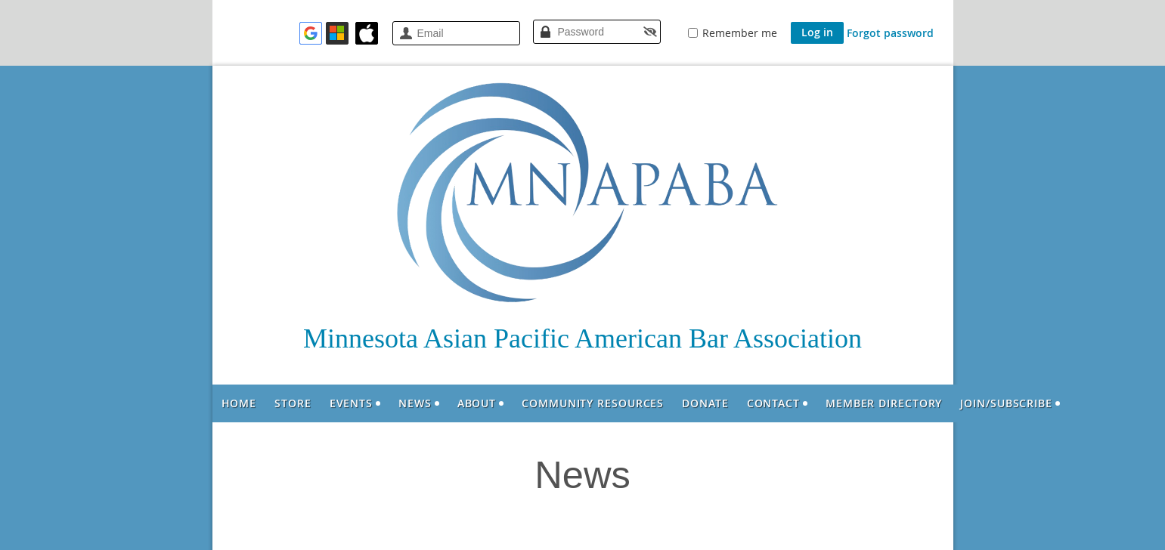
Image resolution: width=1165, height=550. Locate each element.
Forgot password (890, 33)
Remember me (739, 33)
